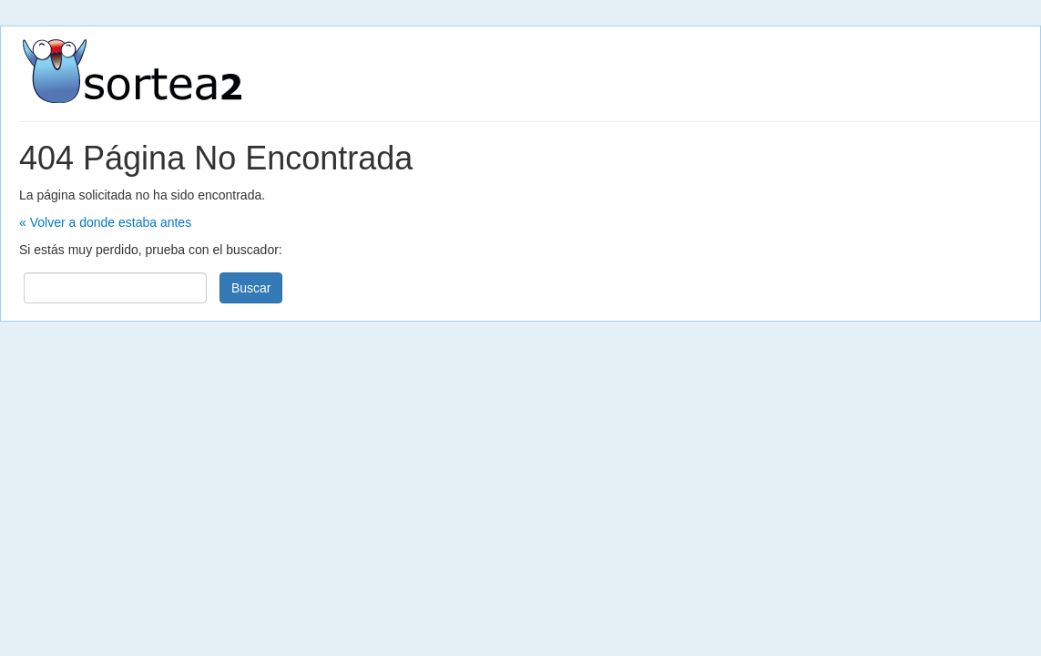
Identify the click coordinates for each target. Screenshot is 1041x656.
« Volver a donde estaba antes (105, 222)
